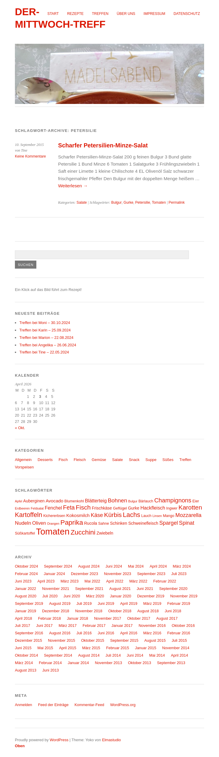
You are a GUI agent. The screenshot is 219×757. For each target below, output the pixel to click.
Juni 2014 (135, 655)
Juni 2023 (23, 581)
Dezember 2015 (28, 640)
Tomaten (159, 202)
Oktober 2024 (26, 566)
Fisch (63, 459)
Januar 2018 (77, 618)
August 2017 (167, 618)
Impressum (154, 14)
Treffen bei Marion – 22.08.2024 (46, 337)
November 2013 (108, 663)
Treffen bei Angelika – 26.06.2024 (47, 345)
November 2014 (175, 648)
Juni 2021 (145, 588)
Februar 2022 (164, 581)
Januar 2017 (122, 625)
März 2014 (24, 663)
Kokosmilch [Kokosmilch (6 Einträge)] (77, 515)
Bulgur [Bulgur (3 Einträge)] (132, 501)
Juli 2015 (179, 640)
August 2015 (155, 640)
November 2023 (117, 573)
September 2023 (151, 573)
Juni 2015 (23, 648)
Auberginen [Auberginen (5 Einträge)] (34, 501)
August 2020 (25, 596)
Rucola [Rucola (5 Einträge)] (90, 523)
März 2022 (138, 581)
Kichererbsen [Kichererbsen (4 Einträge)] (54, 516)
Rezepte (75, 14)
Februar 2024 (26, 573)
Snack (134, 459)
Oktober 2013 (139, 663)
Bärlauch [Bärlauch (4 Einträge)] (146, 501)
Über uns (126, 14)
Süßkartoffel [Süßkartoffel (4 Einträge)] (25, 533)
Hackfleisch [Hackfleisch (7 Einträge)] (152, 507)
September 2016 (29, 633)
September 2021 (89, 588)
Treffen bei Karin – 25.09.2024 (45, 330)
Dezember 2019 (150, 596)
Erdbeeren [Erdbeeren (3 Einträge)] (22, 508)
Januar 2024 (54, 573)
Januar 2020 (120, 596)
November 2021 (55, 588)
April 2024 (158, 566)
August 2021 (120, 588)
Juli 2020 (50, 596)
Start (53, 14)
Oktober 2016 (183, 625)
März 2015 (91, 648)
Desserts (45, 459)
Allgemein (23, 459)
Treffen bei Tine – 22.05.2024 (44, 352)
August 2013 (25, 670)
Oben (20, 746)
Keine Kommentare (30, 156)
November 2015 (61, 640)
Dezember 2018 (55, 611)
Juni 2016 (106, 633)
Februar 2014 (50, 663)
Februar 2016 (178, 633)
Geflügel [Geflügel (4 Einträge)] (120, 508)
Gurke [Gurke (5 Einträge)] (133, 508)
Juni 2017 (44, 625)
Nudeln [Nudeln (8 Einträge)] (23, 523)
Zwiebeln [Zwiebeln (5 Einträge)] (105, 533)
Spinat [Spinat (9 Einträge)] (186, 523)
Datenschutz (187, 14)
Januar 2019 (25, 611)
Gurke (128, 202)
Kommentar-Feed (89, 705)
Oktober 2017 (138, 618)
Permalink (177, 202)
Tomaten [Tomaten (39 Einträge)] (53, 531)
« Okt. (20, 428)
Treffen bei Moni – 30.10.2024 (44, 322)
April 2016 (128, 633)
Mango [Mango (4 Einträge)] (168, 516)
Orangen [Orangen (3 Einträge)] (53, 523)
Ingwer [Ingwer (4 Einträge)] (172, 508)
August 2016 (60, 633)
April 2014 (179, 655)
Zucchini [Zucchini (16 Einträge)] (83, 532)
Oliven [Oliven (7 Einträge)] (39, 523)
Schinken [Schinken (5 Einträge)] (118, 523)
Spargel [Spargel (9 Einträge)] (168, 523)
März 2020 (95, 596)
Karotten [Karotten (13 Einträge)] (190, 507)
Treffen (100, 14)
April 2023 (46, 581)
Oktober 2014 (26, 655)
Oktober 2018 (119, 611)
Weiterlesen (73, 185)
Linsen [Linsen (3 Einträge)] (157, 516)
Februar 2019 (178, 603)
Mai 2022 (92, 581)
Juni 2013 (50, 670)
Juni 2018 (173, 611)
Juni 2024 (113, 566)
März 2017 (68, 625)
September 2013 (171, 663)
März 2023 (69, 581)
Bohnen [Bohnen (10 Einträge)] (117, 500)
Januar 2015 (145, 648)
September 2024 (58, 566)
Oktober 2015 (92, 640)
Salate (82, 202)
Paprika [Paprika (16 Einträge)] (71, 522)
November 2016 (152, 625)
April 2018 (23, 618)
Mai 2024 (136, 566)
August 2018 (148, 611)
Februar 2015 (117, 648)
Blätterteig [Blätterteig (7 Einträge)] (96, 500)
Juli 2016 (84, 633)
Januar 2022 (25, 588)
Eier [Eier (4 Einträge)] (195, 501)
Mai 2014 (157, 655)
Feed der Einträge (53, 705)
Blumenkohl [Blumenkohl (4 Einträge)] (74, 501)
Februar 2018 (49, 618)
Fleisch (80, 459)
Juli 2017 (22, 625)
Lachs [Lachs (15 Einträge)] (131, 514)
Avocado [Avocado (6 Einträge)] (54, 500)
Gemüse (99, 459)
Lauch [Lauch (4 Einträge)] (146, 516)
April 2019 (128, 603)
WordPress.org (123, 705)
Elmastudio (111, 740)
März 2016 (152, 633)
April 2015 (67, 648)
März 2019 (152, 603)
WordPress (59, 740)
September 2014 (58, 655)
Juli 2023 (179, 573)
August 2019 (60, 603)
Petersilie (142, 202)
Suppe (150, 459)
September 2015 (124, 640)
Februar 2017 (94, 625)
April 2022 (114, 581)
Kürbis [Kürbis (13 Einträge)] (113, 514)
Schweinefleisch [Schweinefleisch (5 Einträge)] (143, 523)
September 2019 (29, 603)
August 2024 (89, 566)
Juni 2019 (106, 603)
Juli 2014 (113, 655)
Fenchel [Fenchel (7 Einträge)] (53, 507)
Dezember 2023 (84, 573)
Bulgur (116, 202)
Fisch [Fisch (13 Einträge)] (83, 507)
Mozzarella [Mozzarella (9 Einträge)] (188, 515)
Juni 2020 (71, 596)
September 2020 (173, 588)
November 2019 (183, 596)
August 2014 (89, 655)
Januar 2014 (78, 663)
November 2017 (107, 618)
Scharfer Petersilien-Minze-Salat (103, 145)
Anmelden (23, 705)
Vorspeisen (24, 467)
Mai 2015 (45, 648)
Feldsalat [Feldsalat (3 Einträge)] (37, 508)
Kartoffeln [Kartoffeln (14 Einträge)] (28, 514)
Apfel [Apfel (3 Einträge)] (18, 501)
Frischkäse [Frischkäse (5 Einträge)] (102, 508)
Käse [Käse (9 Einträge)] (97, 515)
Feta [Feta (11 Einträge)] (69, 507)
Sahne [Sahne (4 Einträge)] (103, 523)
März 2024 (182, 566)
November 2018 (88, 611)
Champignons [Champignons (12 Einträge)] (172, 500)
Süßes (167, 459)
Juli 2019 (84, 603)
